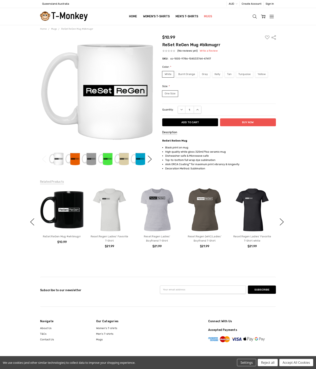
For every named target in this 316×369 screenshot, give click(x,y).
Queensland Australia (55, 3)
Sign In (270, 3)
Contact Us (47, 339)
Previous (44, 159)
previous (32, 222)
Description (169, 132)
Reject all (267, 362)
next (282, 222)
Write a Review (209, 50)
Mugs (208, 16)
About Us (46, 328)
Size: (166, 86)
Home (133, 16)
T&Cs (43, 333)
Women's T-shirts (156, 16)
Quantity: (168, 109)
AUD (233, 3)
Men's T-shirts (187, 16)
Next (150, 159)
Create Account (251, 3)
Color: (166, 66)
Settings (246, 362)
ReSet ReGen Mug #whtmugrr (62, 236)
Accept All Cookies (296, 362)
